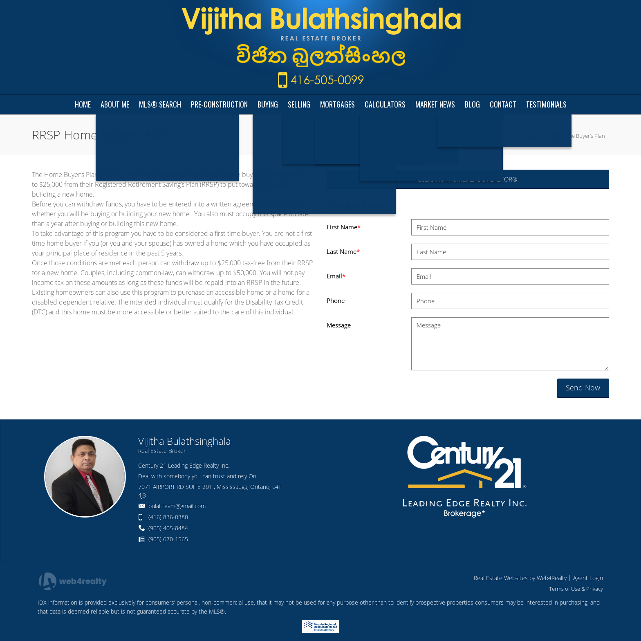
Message (339, 325)
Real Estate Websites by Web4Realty (520, 578)
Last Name (343, 251)
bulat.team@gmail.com (177, 506)
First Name (344, 227)
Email (336, 276)
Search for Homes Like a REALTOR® (467, 179)
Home (531, 135)
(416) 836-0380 (168, 517)
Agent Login (588, 578)
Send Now (583, 387)
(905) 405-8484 (168, 528)
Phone (336, 300)
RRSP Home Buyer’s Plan (576, 135)
